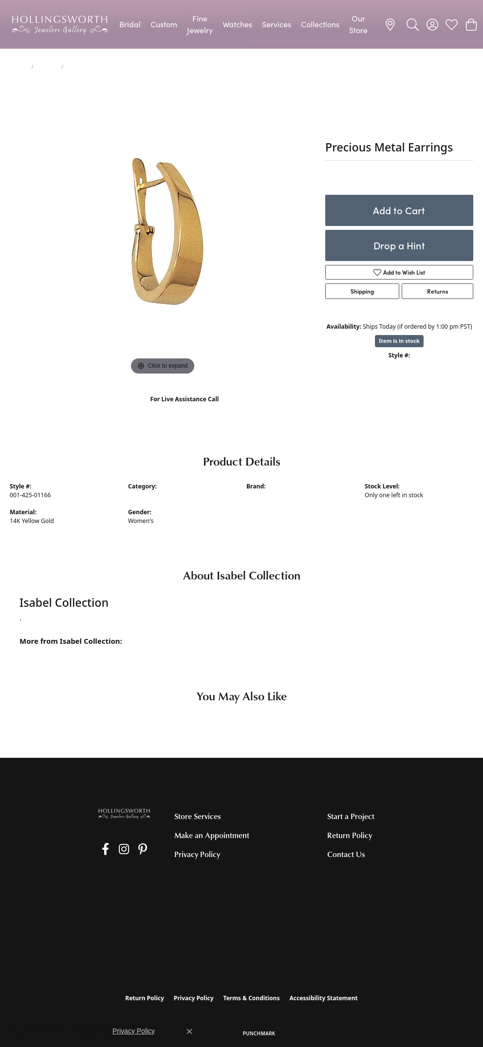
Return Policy (349, 835)
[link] (391, 24)
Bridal (130, 24)
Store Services (197, 816)
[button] (413, 24)
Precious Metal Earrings (161, 495)
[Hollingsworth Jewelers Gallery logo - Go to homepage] (59, 24)
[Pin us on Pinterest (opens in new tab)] (129, 849)
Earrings (47, 66)
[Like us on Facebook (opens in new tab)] (101, 849)
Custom (163, 24)
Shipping (362, 291)
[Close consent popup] (189, 1031)
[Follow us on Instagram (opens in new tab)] (115, 849)
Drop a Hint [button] (399, 245)
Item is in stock (399, 340)
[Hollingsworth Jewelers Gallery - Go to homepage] (124, 813)
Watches (237, 24)
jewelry (19, 66)
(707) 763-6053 (184, 409)
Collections (320, 24)
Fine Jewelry (200, 24)
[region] (163, 231)
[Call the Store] (38, 877)
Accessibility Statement (323, 998)
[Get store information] (42, 890)
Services (276, 24)
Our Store (358, 24)
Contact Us (346, 854)
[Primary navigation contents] (243, 24)
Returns (437, 291)
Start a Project (350, 816)
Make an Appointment (211, 835)
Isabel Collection (269, 495)
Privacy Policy (197, 854)
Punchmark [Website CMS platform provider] (259, 1033)
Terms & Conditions (251, 998)
